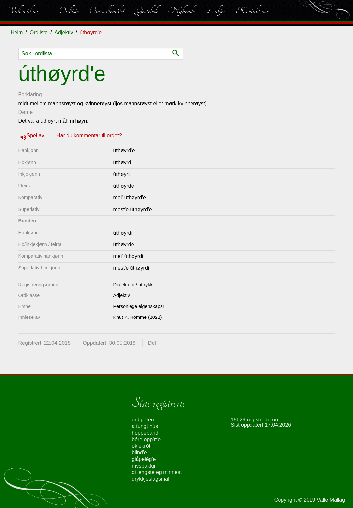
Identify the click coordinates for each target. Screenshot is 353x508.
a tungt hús (145, 426)
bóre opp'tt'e (146, 439)
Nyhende (181, 10)
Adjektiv (63, 32)
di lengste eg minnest (157, 472)
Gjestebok (146, 10)
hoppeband (145, 433)
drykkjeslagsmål (150, 479)
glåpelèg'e (144, 459)
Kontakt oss (252, 10)
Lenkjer (215, 10)
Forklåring (30, 94)
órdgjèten (143, 419)
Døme (25, 112)
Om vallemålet (106, 10)
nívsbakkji (143, 466)
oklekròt (141, 446)
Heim (17, 32)
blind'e (139, 452)
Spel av (36, 135)
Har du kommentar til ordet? (89, 135)
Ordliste (69, 10)
